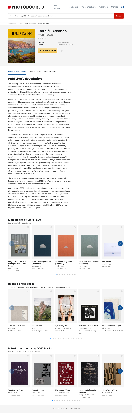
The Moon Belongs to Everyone (87, 391)
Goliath (57, 331)
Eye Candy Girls (61, 326)
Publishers (103, 7)
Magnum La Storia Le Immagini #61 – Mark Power (17, 263)
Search (119, 16)
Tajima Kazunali (84, 328)
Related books (50, 71)
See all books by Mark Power (19, 223)
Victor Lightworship (63, 328)
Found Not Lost (38, 390)
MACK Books (12, 331)
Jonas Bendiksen (62, 392)
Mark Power (13, 268)
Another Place (106, 266)
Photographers (88, 7)
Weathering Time (15, 390)
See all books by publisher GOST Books (24, 351)
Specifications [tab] (35, 71)
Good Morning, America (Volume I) (65, 262)
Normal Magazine (38, 331)
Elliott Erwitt (36, 392)
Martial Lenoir (37, 328)
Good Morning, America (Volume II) (88, 262)
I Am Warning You (109, 390)
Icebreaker (106, 261)
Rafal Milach (107, 392)
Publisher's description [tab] (17, 71)
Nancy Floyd (13, 392)
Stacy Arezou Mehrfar (87, 394)
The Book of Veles (62, 390)
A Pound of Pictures (16, 326)
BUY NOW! (57, 7)
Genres (114, 7)
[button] (62, 51)
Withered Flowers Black (88, 326)
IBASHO (115, 331)
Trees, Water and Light (111, 326)
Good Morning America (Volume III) (41, 262)
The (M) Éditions (107, 331)
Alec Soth (12, 328)
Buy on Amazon (48, 50)
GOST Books (62, 42)
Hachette (11, 271)
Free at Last (37, 326)
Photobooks (72, 7)
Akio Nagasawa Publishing (87, 331)
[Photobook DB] (29, 7)
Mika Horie (106, 328)
